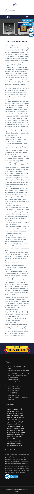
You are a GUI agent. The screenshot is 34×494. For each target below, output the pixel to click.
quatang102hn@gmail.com (18, 381)
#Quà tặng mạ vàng (16, 436)
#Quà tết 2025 (11, 439)
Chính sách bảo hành (13, 394)
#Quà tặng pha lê (11, 409)
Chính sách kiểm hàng (13, 395)
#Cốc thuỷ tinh (19, 411)
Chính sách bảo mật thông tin (15, 34)
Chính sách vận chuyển (14, 388)
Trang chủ (8, 33)
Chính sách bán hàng (13, 385)
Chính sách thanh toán (13, 390)
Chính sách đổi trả (12, 392)
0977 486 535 (15, 379)
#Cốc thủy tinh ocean (16, 445)
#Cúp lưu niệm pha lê (13, 413)
